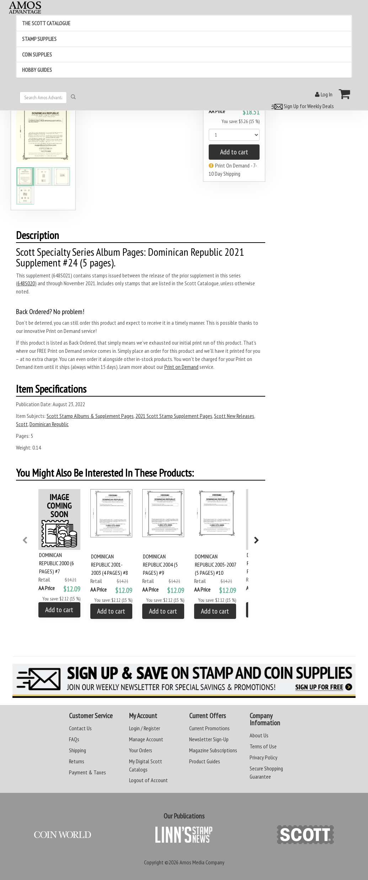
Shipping (77, 750)
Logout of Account (148, 780)
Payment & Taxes (87, 772)
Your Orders (140, 750)
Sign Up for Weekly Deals (301, 106)
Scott (22, 424)
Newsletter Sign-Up (209, 739)
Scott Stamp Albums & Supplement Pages (90, 415)
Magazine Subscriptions (213, 750)
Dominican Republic (49, 424)
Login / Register (144, 728)
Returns (76, 761)
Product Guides (204, 761)
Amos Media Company (202, 862)
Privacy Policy (263, 757)
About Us (259, 735)
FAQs (74, 739)
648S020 (26, 283)
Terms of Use (263, 746)
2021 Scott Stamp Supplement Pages (173, 415)
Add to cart (234, 152)
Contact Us (80, 728)
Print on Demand (181, 366)
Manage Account (146, 739)
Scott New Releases (234, 415)
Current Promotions (209, 728)
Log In (323, 94)
